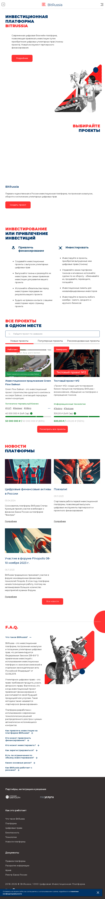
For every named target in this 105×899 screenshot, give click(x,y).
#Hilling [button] (27, 408)
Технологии (11, 837)
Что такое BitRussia (15, 819)
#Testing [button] (58, 408)
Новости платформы (15, 841)
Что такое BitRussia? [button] (16, 637)
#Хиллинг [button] (17, 408)
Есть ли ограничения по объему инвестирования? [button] (19, 756)
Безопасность (12, 832)
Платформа (11, 823)
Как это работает (16, 810)
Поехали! (60, 489)
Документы (12, 852)
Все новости (52, 601)
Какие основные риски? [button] (18, 763)
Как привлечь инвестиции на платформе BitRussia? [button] (21, 732)
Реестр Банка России (16, 875)
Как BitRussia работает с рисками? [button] (18, 769)
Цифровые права (13, 828)
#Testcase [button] (69, 408)
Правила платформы (15, 861)
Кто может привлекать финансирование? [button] (18, 739)
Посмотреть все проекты (52, 429)
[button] (102, 4)
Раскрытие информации (17, 865)
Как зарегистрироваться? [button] (19, 750)
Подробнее (11, 521)
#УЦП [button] (8, 408)
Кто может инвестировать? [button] (20, 745)
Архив (8, 870)
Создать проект (18, 205)
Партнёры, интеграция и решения (25, 789)
